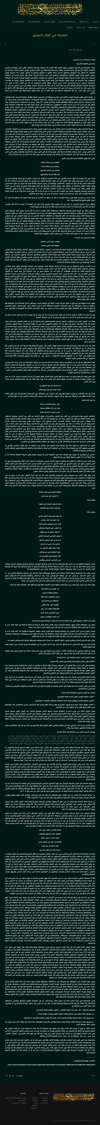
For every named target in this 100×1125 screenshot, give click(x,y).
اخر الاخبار (34, 1107)
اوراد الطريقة (34, 1104)
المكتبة (45, 1100)
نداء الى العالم (34, 1099)
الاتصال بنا (44, 1102)
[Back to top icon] (7, 1120)
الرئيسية (45, 1097)
